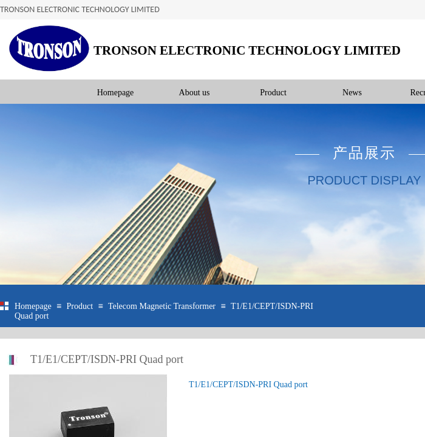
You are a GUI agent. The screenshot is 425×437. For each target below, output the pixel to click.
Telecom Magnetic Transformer (162, 306)
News (352, 92)
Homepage (115, 92)
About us (194, 92)
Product (273, 92)
